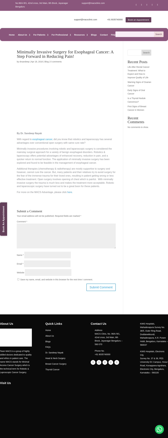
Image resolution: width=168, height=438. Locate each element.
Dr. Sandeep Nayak (54, 352)
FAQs (113, 35)
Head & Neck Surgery (55, 358)
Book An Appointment (3, 219)
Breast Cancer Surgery (55, 364)
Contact (104, 35)
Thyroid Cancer (52, 369)
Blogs (94, 35)
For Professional (60, 35)
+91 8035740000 (115, 19)
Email (20, 264)
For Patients (39, 35)
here (69, 192)
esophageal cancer (42, 139)
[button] (159, 429)
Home (12, 35)
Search (146, 52)
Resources (79, 35)
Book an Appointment (138, 20)
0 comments (56, 61)
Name (20, 255)
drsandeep (24, 61)
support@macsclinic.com (93, 3)
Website (20, 272)
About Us (22, 35)
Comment (22, 221)
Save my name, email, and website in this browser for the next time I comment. (56, 279)
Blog (47, 61)
